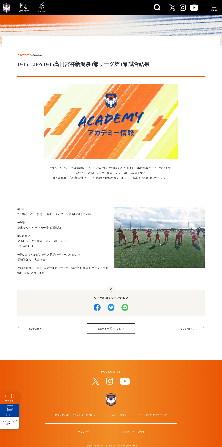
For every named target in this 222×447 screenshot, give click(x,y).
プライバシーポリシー (117, 415)
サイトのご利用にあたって (153, 415)
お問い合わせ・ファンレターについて (75, 415)
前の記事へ (35, 329)
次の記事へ (187, 329)
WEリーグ (83, 432)
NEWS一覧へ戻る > (111, 328)
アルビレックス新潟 (133, 432)
